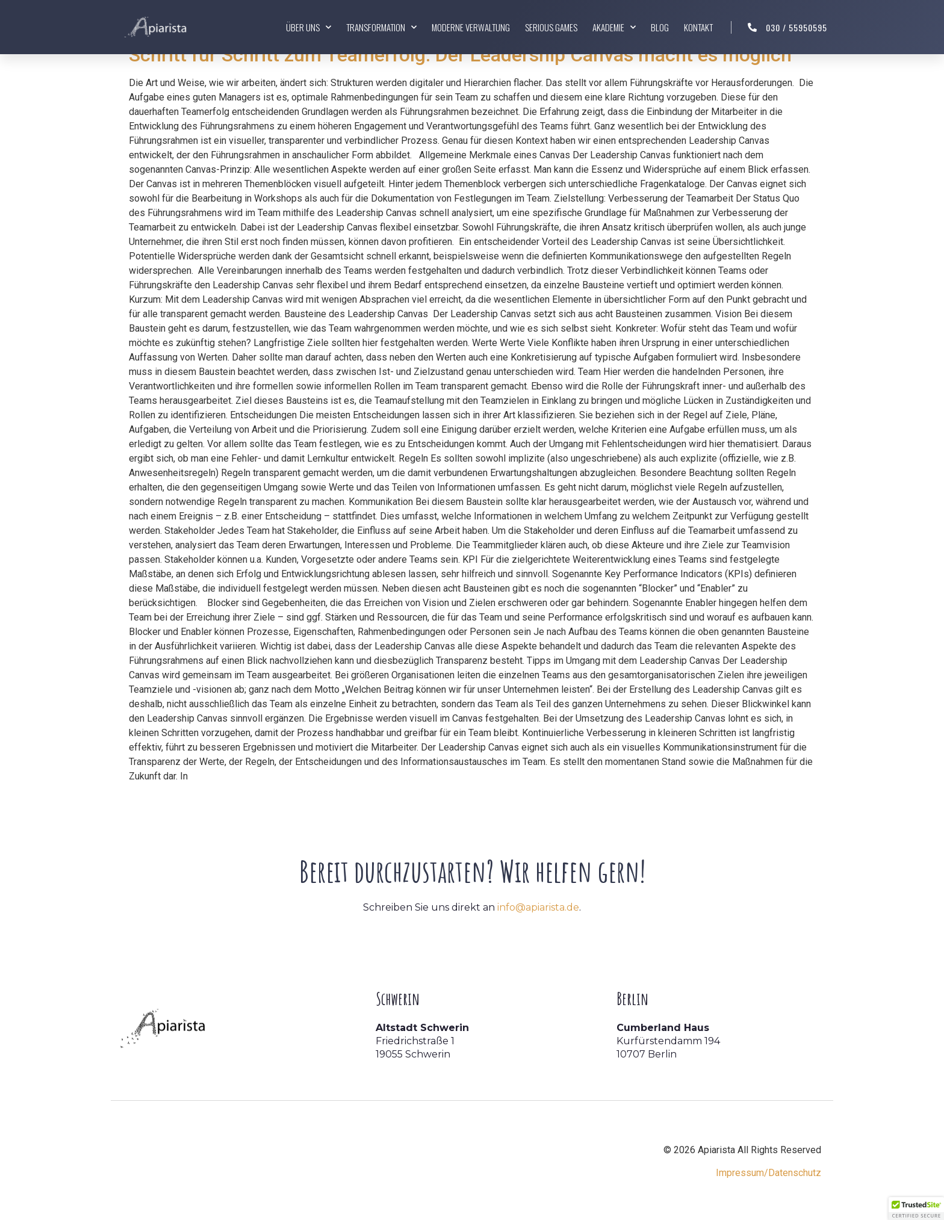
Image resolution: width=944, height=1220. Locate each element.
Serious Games (551, 27)
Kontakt (698, 27)
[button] (916, 1208)
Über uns (308, 27)
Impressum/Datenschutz (768, 1172)
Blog (660, 27)
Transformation (381, 27)
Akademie (614, 27)
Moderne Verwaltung (471, 27)
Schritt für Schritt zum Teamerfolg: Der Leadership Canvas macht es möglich (460, 54)
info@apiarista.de (538, 907)
